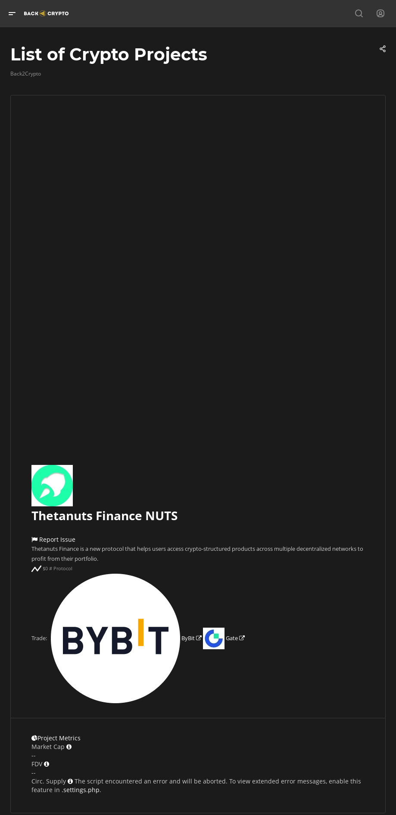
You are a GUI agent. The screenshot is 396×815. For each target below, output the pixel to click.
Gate (224, 638)
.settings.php (81, 790)
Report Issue (53, 539)
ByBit (126, 638)
